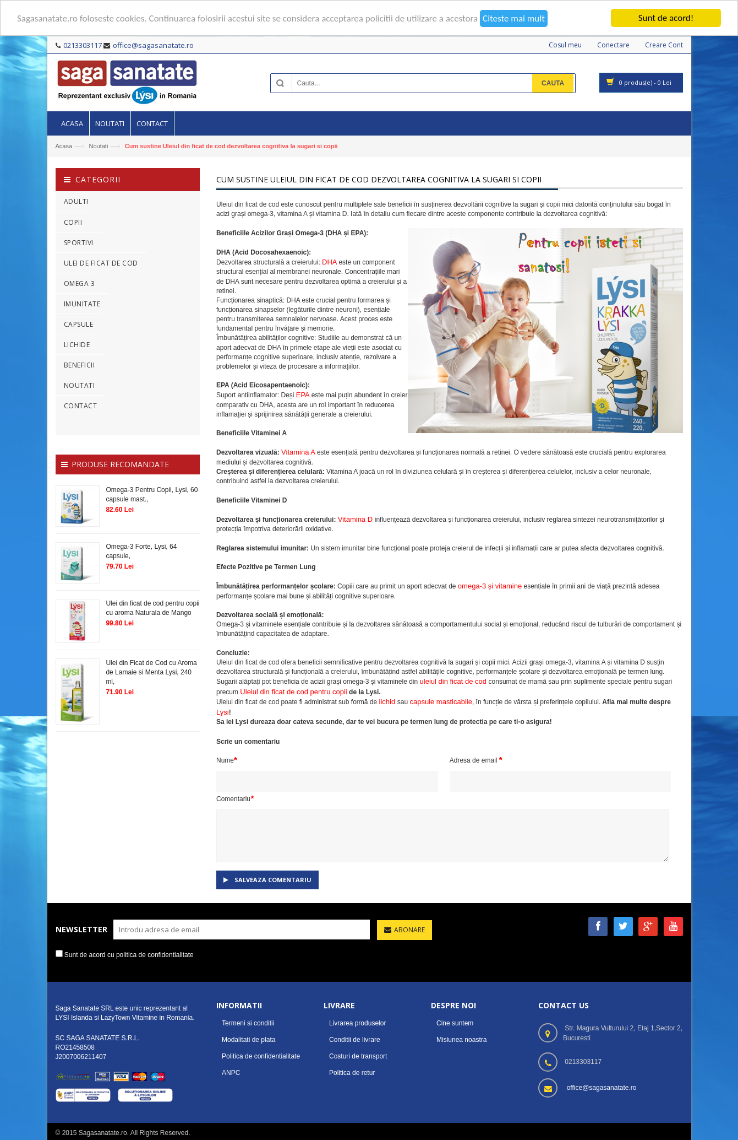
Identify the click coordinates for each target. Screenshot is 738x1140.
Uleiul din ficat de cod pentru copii (293, 692)
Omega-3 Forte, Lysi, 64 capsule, (141, 551)
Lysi (222, 712)
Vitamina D (356, 519)
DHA (330, 262)
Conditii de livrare (354, 1040)
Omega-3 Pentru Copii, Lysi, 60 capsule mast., (152, 494)
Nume (226, 759)
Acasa (64, 146)
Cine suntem (454, 1023)
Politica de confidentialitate (261, 1056)
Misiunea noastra (461, 1040)
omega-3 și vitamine (490, 586)
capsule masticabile (440, 702)
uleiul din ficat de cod (454, 681)
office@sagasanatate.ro (602, 1088)
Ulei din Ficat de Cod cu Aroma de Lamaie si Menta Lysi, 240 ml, (151, 672)
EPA (303, 395)
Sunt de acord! (666, 18)
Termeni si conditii (248, 1023)
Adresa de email (476, 759)
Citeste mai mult (514, 18)
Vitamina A (299, 452)
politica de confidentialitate (155, 954)
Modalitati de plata (248, 1040)
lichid (388, 702)
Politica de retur (352, 1073)
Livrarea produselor (357, 1023)
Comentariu (235, 798)
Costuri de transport (358, 1056)
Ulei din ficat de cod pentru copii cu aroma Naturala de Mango (152, 608)
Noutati (98, 146)
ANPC (231, 1073)
